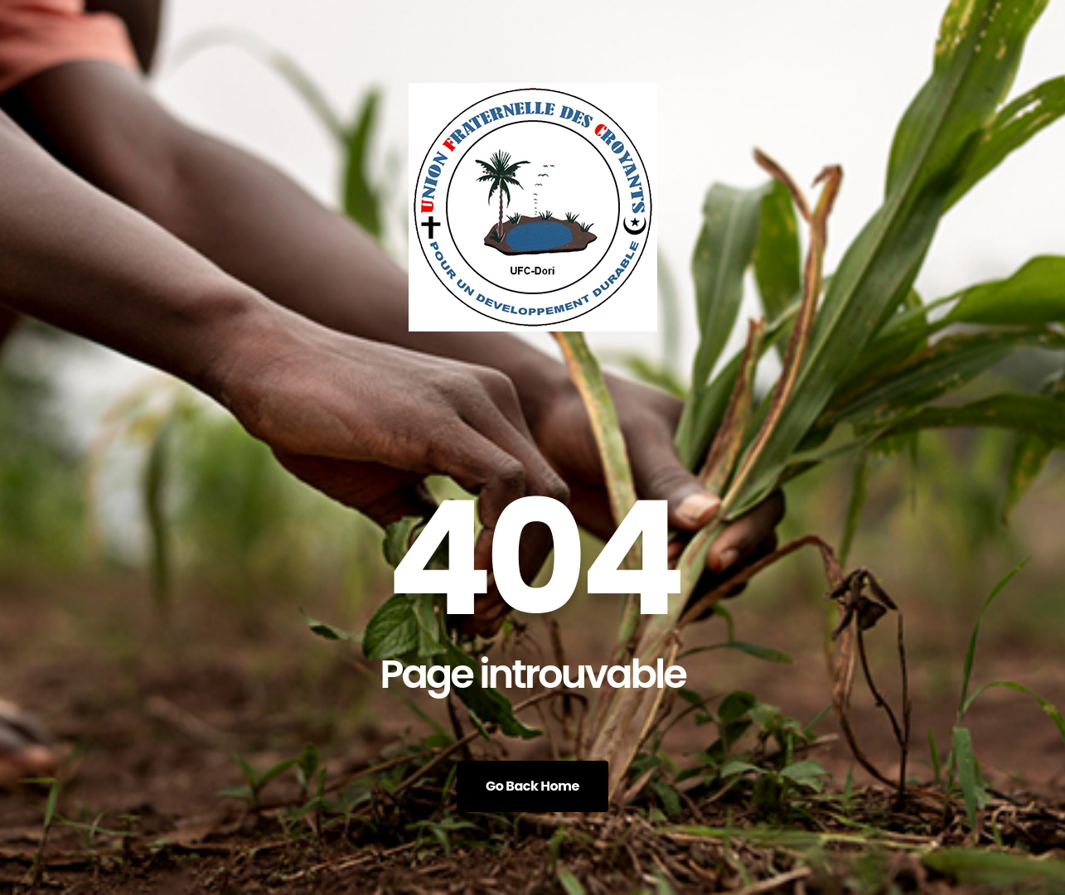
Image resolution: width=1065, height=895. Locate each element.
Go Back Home (532, 786)
